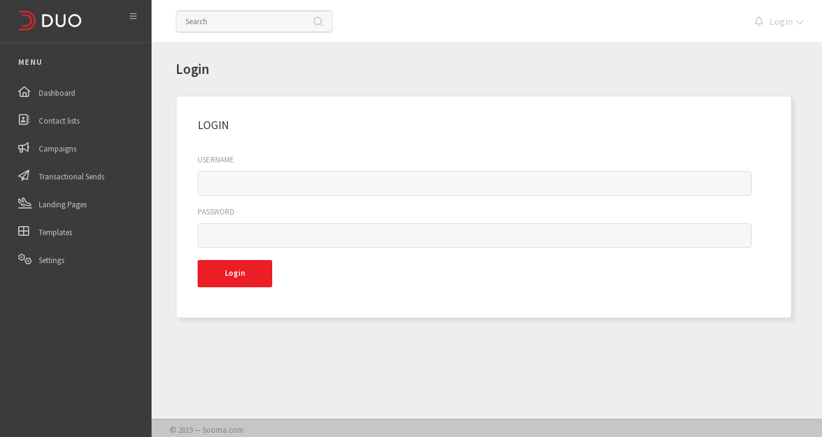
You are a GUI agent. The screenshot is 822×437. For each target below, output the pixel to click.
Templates (55, 232)
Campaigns (57, 149)
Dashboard (57, 93)
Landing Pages (63, 204)
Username (216, 160)
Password (216, 212)
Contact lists (59, 121)
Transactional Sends (71, 177)
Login (781, 21)
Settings (51, 260)
